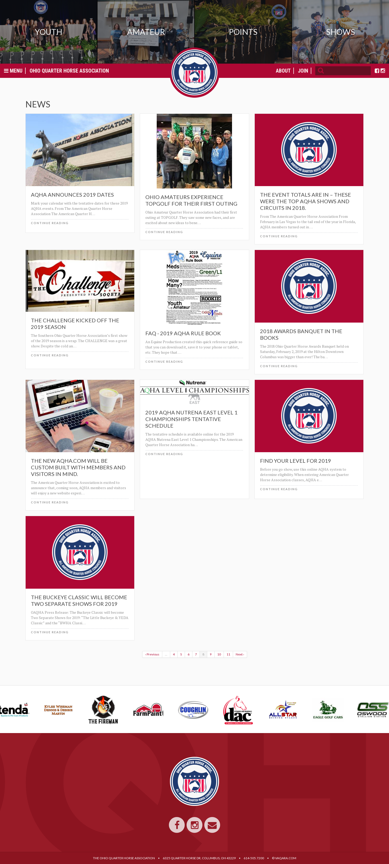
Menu (13, 71)
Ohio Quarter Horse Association (69, 71)
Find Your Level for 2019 (295, 460)
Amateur (146, 31)
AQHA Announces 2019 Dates (72, 194)
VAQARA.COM (285, 858)
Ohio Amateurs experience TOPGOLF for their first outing (191, 200)
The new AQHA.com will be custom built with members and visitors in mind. (78, 467)
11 (228, 654)
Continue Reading (50, 223)
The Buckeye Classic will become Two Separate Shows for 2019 (79, 600)
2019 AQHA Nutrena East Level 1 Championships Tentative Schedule (191, 419)
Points (243, 31)
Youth (48, 31)
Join (303, 71)
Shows (340, 31)
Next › (240, 654)
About (283, 71)
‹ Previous (152, 654)
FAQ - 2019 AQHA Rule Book (183, 333)
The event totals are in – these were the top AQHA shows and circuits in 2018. (305, 201)
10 (219, 654)
